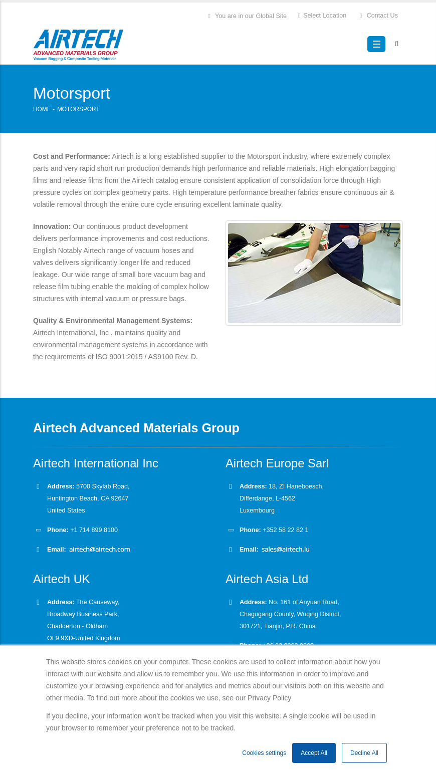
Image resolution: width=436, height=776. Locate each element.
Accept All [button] (314, 752)
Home (42, 109)
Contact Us (378, 15)
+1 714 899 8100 (94, 530)
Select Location (321, 15)
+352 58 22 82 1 (285, 530)
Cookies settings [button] (264, 752)
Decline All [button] (364, 752)
